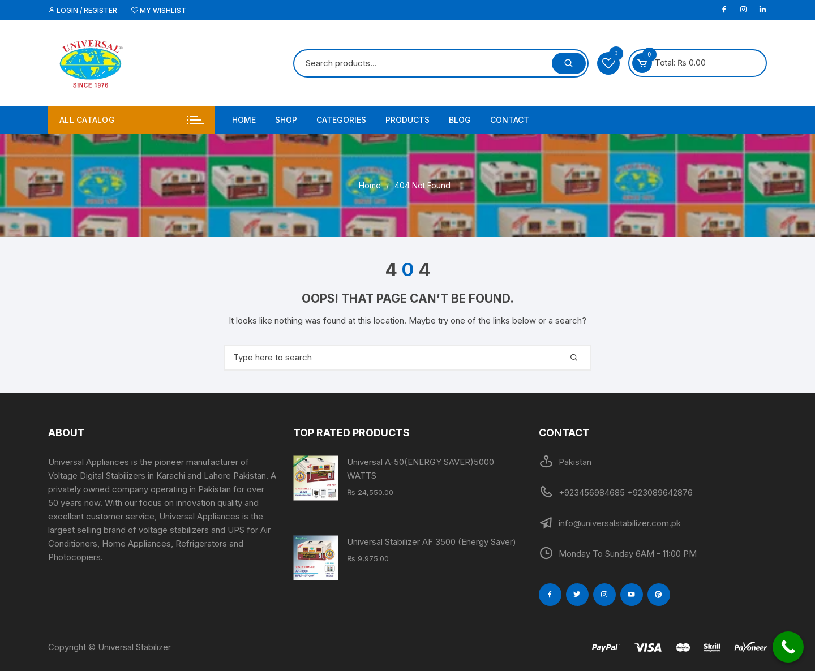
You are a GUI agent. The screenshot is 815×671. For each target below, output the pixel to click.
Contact (509, 119)
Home (244, 119)
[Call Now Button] (788, 647)
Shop (286, 119)
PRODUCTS (407, 119)
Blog (460, 119)
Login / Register (82, 10)
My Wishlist (158, 10)
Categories (341, 119)
